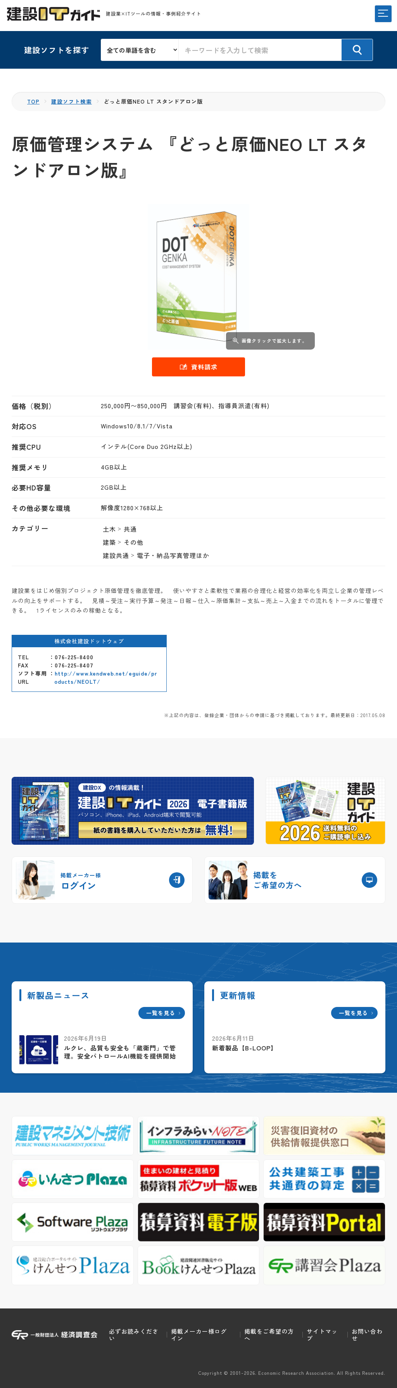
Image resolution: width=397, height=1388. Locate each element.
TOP (33, 101)
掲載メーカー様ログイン (199, 1334)
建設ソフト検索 (72, 101)
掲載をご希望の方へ (269, 1334)
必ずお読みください (134, 1334)
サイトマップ (322, 1334)
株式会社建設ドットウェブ (89, 641)
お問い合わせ (367, 1334)
